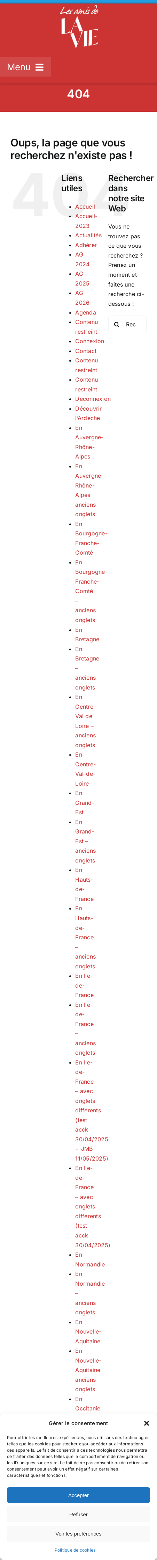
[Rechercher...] (127, 324)
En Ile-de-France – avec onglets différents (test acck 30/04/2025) (92, 1206)
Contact (85, 350)
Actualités (88, 235)
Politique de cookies (75, 1550)
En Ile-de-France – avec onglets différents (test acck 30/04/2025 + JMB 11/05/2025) (91, 1110)
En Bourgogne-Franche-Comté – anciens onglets (91, 591)
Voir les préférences (78, 1534)
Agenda (85, 312)
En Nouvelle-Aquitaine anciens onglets (88, 1370)
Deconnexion (93, 398)
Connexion (89, 341)
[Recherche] (117, 324)
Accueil (85, 206)
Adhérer (86, 244)
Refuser (78, 1514)
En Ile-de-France (84, 985)
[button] (146, 1423)
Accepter (78, 1495)
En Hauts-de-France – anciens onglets (85, 937)
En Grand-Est (84, 802)
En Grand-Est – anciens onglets (85, 841)
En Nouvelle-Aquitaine (88, 1332)
